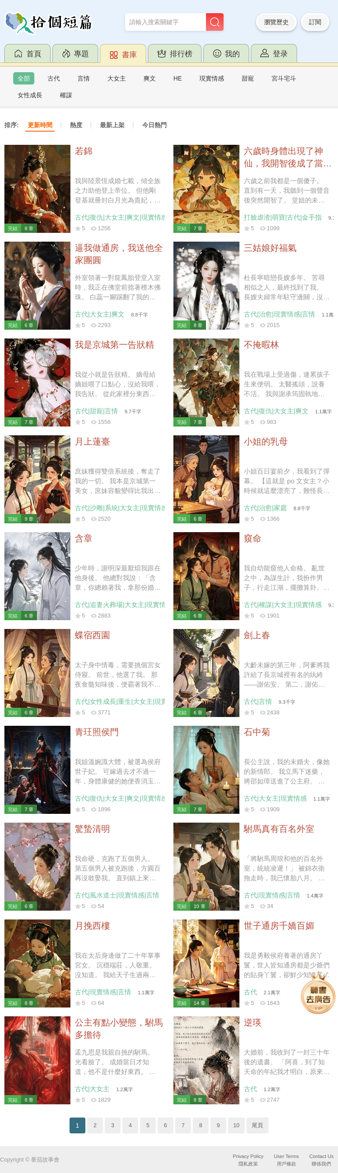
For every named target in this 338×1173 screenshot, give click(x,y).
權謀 (66, 95)
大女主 (116, 78)
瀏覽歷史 (276, 22)
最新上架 (112, 125)
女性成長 (30, 95)
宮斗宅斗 (284, 78)
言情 (83, 78)
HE (177, 78)
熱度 (76, 125)
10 (236, 1125)
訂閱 (315, 22)
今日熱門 (154, 125)
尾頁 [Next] (257, 1125)
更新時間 (40, 125)
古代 (54, 78)
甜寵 (248, 78)
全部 (24, 78)
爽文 (149, 78)
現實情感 (211, 78)
